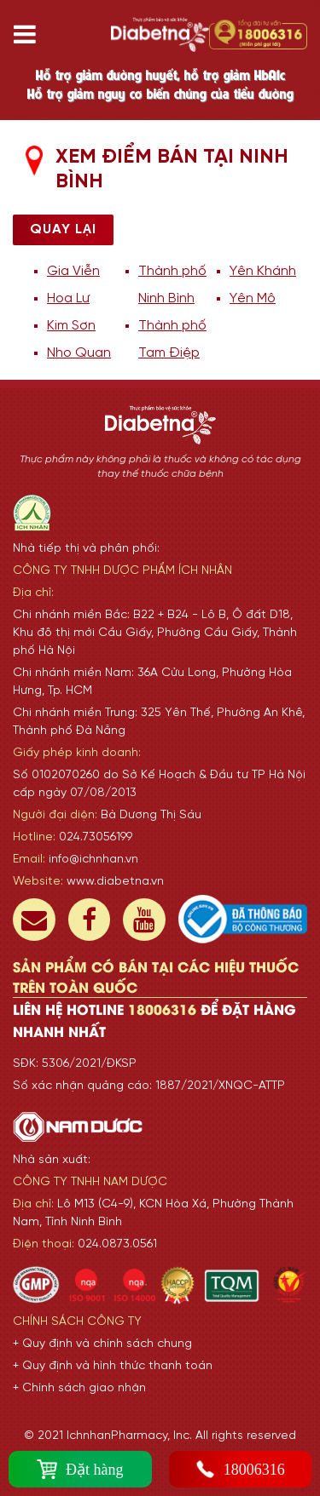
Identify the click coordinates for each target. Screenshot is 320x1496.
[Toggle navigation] (31, 34)
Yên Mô (253, 298)
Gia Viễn (73, 271)
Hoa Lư (68, 298)
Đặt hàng (80, 1469)
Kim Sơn (71, 325)
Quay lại (63, 229)
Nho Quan (79, 353)
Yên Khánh (263, 271)
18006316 (240, 1469)
